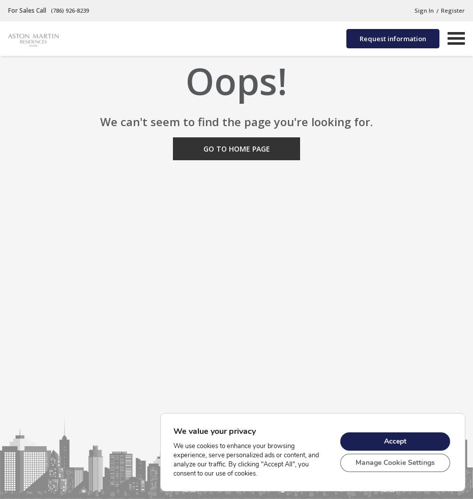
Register (453, 10)
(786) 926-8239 (69, 10)
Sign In (424, 10)
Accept (395, 441)
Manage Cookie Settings (395, 462)
